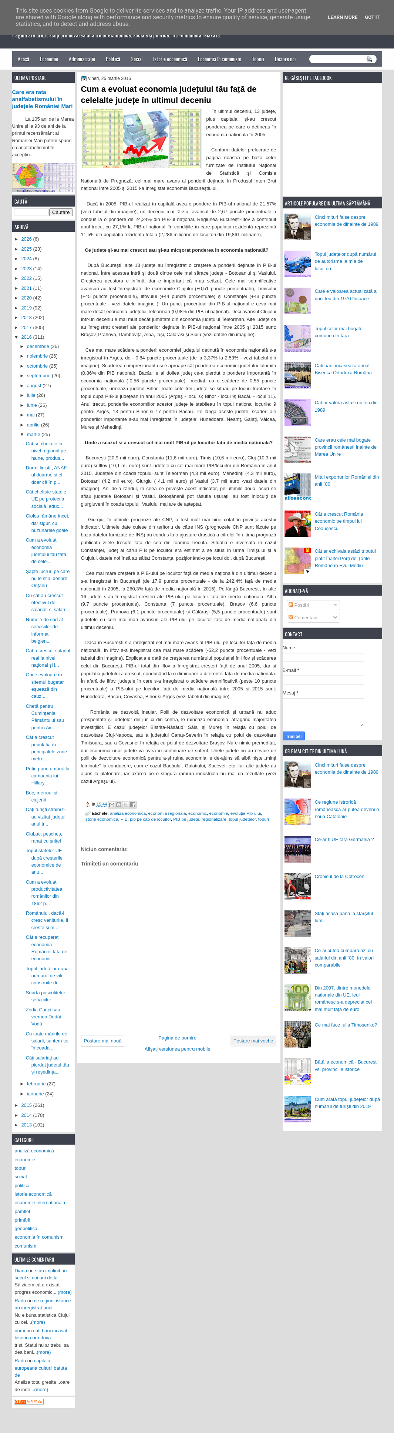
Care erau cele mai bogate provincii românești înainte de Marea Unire (346, 447)
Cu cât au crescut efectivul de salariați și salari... (47, 603)
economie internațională (40, 1202)
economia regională (167, 813)
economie (218, 813)
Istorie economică (170, 59)
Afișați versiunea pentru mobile (178, 1049)
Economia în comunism (219, 59)
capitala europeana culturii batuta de (41, 1368)
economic (197, 813)
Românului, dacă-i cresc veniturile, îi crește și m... (47, 920)
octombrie (38, 366)
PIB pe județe (186, 819)
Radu (20, 1300)
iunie (32, 405)
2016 (27, 337)
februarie (37, 1084)
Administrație (82, 59)
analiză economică (128, 813)
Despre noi (285, 59)
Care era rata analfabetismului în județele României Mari (42, 99)
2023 (27, 268)
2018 (27, 317)
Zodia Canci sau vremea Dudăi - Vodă (45, 1017)
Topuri (258, 59)
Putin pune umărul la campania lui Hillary (48, 776)
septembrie (39, 375)
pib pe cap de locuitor (150, 819)
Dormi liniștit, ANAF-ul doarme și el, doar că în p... (47, 475)
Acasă (23, 59)
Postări (299, 605)
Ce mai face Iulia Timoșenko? (346, 1025)
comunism (26, 1246)
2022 (27, 278)
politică (22, 1185)
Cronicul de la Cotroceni (340, 876)
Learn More (343, 17)
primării (22, 1220)
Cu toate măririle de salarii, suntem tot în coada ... (47, 1041)
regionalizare (214, 819)
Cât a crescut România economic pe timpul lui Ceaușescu (339, 521)
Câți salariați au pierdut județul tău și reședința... (47, 1065)
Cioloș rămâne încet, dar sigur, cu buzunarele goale (48, 523)
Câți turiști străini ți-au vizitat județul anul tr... (46, 817)
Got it (372, 17)
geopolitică (26, 1228)
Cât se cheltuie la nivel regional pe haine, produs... (46, 451)
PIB (124, 819)
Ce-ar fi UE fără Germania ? (344, 839)
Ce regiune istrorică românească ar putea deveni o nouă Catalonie (347, 809)
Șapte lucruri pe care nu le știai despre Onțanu (48, 579)
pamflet (22, 1211)
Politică (113, 59)
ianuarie (36, 1093)
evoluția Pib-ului (245, 813)
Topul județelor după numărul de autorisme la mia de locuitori (345, 261)
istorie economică (101, 819)
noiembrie (38, 356)
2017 (27, 327)
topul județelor (242, 819)
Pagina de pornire (177, 1038)
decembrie (39, 346)
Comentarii (303, 617)
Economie (49, 59)
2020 (27, 298)
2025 (27, 249)
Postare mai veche (253, 1041)
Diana (21, 1270)
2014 (27, 1115)
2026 (27, 239)
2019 (27, 308)
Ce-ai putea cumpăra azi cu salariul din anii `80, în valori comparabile (344, 958)
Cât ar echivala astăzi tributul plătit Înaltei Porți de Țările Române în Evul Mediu (345, 558)
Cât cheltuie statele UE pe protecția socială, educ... (46, 499)
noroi (20, 1330)
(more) (65, 1292)
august (35, 385)
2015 (27, 1105)
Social (136, 59)
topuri (263, 819)
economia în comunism (39, 1237)
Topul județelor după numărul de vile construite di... (47, 976)
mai (31, 415)
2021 (27, 288)
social (21, 1176)
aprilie (34, 425)
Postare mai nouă (103, 1041)
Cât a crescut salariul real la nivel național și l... (48, 658)
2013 (27, 1125)
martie (34, 434)
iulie (32, 395)
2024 (27, 258)
